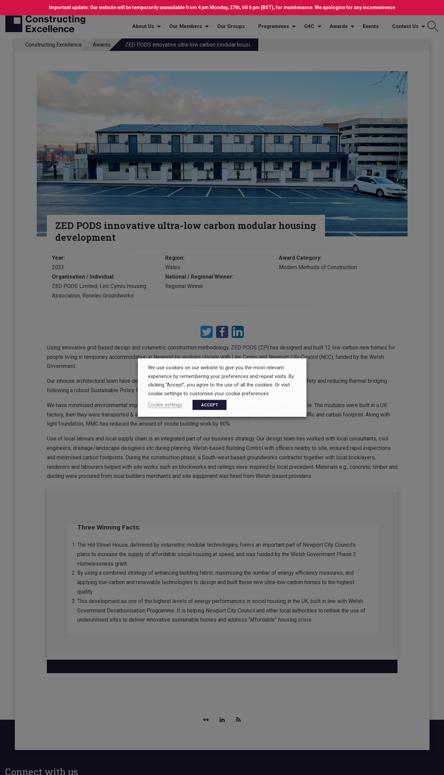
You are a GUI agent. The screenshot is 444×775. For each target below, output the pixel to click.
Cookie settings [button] (165, 404)
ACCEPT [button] (209, 404)
